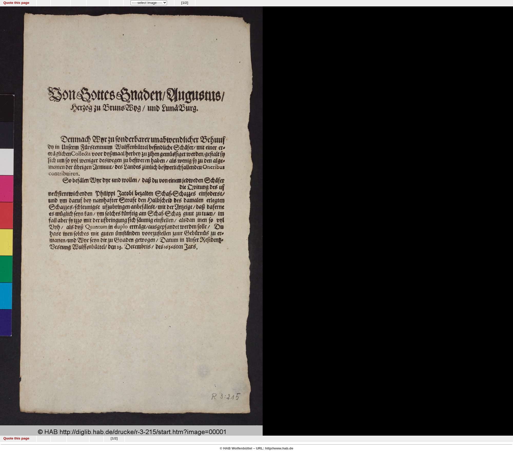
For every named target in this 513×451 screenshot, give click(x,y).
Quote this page (16, 3)
